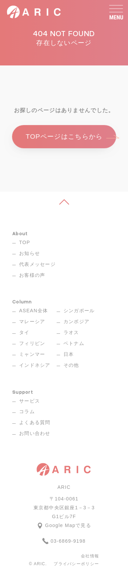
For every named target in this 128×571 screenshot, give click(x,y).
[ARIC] (34, 12)
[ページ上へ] (64, 202)
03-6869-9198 (64, 541)
